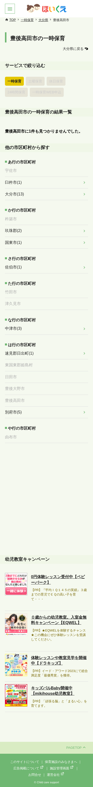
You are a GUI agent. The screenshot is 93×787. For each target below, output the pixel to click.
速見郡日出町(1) (19, 353)
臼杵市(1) (13, 182)
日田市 (11, 377)
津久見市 (13, 303)
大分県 (43, 20)
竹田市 (11, 292)
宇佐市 (11, 170)
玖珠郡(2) (13, 230)
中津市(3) (13, 328)
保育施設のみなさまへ (61, 762)
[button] (10, 9)
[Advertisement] (46, 499)
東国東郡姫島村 (19, 365)
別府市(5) (13, 412)
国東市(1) (13, 242)
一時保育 (27, 20)
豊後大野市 (15, 388)
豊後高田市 (15, 400)
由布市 (11, 437)
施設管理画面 (62, 768)
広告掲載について (28, 768)
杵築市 (11, 219)
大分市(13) (14, 194)
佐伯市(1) (13, 267)
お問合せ (34, 775)
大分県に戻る (73, 49)
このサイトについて (24, 762)
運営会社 (56, 775)
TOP (12, 20)
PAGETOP (76, 748)
